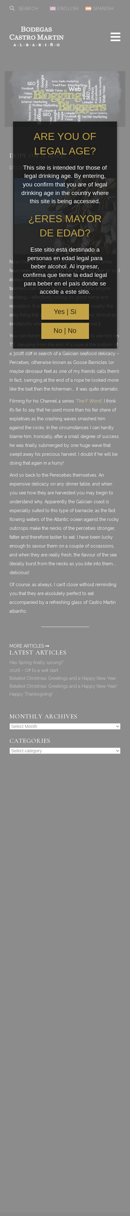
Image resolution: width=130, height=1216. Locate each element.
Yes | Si (65, 312)
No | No (65, 331)
